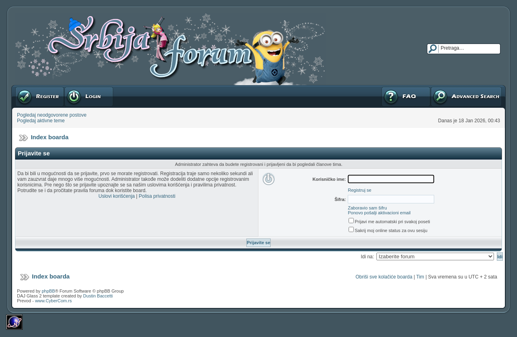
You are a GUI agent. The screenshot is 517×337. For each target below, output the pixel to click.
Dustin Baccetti (98, 295)
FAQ (406, 96)
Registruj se (39, 96)
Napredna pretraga (466, 96)
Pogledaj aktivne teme (41, 120)
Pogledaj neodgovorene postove (51, 115)
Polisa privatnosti (157, 196)
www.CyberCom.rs (53, 300)
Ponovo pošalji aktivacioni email (379, 212)
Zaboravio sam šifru (367, 207)
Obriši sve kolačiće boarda (383, 277)
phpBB (48, 291)
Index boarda (49, 137)
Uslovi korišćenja (117, 196)
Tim (420, 277)
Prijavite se (88, 96)
